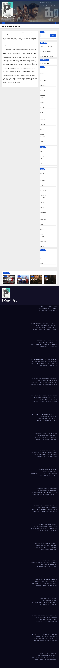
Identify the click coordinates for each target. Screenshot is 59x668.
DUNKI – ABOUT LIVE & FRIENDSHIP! (38, 401)
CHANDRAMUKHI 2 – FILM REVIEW (52, 380)
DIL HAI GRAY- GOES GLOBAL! (46, 397)
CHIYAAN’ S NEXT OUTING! (53, 386)
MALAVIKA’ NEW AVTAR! (53, 511)
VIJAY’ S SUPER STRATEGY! (36, 657)
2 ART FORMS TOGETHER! (53, 310)
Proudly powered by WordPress (7, 486)
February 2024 (43, 139)
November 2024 (43, 117)
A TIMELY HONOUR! (54, 329)
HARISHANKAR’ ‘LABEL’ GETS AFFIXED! (42, 431)
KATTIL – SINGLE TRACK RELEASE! (42, 488)
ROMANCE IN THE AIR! (53, 568)
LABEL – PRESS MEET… (53, 496)
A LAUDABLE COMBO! (44, 321)
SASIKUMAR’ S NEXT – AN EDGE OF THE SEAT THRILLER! (48, 577)
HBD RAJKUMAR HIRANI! (41, 435)
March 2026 (42, 78)
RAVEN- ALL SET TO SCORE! (45, 562)
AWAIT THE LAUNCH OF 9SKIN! (52, 363)
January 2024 (42, 141)
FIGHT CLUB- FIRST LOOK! (44, 414)
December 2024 (43, 114)
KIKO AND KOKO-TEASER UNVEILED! (37, 492)
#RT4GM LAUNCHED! (41, 310)
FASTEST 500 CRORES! (53, 412)
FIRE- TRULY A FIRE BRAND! (53, 414)
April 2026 (42, 75)
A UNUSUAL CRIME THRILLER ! (52, 331)
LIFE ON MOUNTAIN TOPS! (38, 505)
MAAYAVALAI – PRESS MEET (37, 511)
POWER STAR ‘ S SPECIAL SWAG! (41, 547)
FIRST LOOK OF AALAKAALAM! (44, 416)
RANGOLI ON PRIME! (43, 560)
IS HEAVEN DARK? (48, 441)
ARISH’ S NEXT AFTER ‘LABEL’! (52, 357)
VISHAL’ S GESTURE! (54, 657)
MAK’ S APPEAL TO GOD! (45, 511)
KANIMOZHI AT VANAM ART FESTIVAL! (51, 477)
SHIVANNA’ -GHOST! (46, 583)
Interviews (42, 153)
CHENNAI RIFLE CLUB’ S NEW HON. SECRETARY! (50, 384)
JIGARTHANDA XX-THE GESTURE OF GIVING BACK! (38, 473)
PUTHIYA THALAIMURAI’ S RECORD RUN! (51, 551)
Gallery (41, 151)
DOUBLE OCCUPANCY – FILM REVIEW (47, 56)
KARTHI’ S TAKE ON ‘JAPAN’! (53, 486)
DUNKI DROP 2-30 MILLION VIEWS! (52, 403)
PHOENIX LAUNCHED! (47, 545)
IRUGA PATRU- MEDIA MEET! (40, 439)
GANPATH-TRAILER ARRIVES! (42, 422)
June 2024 (42, 129)
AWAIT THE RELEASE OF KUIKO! (42, 365)
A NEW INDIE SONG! (45, 323)
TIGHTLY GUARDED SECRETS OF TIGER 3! (51, 638)
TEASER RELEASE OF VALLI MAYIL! (52, 596)
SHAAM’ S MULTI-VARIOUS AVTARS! (37, 583)
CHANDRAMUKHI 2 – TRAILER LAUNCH (51, 382)
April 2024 (42, 134)
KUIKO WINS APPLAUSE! (45, 496)
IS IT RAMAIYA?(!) (54, 441)
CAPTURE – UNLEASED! (53, 378)
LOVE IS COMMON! (54, 507)
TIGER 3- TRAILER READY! (40, 636)
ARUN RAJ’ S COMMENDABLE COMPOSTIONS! (37, 359)
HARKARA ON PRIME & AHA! (53, 431)
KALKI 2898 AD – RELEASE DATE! (40, 477)
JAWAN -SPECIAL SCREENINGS (52, 452)
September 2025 (43, 92)
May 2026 (42, 73)
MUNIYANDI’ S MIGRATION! (35, 528)
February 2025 (43, 109)
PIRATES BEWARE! (54, 545)
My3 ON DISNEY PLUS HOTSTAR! (52, 532)
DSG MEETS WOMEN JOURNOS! (44, 399)
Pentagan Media (8, 17)
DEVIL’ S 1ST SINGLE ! (46, 395)
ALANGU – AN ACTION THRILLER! (36, 344)
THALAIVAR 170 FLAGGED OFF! (52, 598)
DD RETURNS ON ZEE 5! (53, 393)
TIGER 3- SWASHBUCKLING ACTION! (45, 634)
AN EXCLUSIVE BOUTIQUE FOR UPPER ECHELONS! (49, 348)
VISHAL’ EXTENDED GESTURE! (45, 657)
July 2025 (42, 97)
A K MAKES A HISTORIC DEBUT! (46, 46)
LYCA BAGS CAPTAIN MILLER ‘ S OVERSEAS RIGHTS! (38, 509)
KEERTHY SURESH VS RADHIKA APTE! (43, 490)
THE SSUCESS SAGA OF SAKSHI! (35, 615)
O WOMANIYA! (36, 543)
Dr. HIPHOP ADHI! (54, 397)
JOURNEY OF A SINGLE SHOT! (44, 475)
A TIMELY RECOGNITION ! (43, 331)
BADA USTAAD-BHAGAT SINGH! (52, 365)
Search (41, 32)
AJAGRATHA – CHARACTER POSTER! (51, 342)
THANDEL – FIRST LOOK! (53, 602)
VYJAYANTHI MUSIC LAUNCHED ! (35, 661)
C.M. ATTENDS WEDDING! (45, 378)
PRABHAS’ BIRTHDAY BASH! (45, 549)
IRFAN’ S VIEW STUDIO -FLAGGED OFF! (51, 437)
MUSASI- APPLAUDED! (53, 530)
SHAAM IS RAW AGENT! (45, 581)
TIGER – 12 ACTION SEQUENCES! (52, 623)
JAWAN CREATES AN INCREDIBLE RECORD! (40, 454)
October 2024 (42, 119)
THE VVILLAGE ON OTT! (43, 619)
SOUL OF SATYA (54, 587)
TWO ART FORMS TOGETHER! (52, 642)
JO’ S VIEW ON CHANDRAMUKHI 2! (52, 473)
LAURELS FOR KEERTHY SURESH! (52, 503)
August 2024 (42, 124)
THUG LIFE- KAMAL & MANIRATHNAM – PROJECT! (39, 623)
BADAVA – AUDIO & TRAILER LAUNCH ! (37, 367)
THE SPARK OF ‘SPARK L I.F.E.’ (52, 613)
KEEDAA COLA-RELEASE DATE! (52, 488)
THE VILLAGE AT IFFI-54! (45, 615)
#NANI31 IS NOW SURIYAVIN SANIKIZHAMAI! (43, 308)
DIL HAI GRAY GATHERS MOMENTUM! (35, 397)
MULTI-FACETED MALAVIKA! (53, 526)
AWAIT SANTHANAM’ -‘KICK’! (42, 363)
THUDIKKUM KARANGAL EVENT (52, 621)
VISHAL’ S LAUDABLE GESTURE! (38, 659)
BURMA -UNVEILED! (54, 376)
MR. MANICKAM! (54, 524)
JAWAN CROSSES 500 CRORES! (41, 456)
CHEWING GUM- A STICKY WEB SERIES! (42, 386)
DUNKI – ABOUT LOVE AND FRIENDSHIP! (51, 401)
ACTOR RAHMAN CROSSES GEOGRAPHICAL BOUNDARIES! (38, 338)
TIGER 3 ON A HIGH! (47, 632)
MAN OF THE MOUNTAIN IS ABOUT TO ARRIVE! (50, 513)
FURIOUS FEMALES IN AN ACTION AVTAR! (43, 420)
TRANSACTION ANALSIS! (43, 642)
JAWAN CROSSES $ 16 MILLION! (52, 454)
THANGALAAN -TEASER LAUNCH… (45, 604)
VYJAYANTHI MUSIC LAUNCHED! (45, 661)
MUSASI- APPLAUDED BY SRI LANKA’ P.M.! (43, 530)
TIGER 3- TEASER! (54, 634)
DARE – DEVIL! (46, 393)
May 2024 (42, 131)
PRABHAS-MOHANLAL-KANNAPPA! (52, 547)
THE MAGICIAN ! (54, 606)
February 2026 (43, 80)
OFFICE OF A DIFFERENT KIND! (43, 543)
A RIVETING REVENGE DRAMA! (46, 327)
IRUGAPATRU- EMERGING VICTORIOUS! (51, 439)
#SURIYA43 (46, 310)
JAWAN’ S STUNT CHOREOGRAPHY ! (40, 467)
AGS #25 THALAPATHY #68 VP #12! (52, 340)
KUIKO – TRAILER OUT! (37, 496)
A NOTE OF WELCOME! (53, 325)
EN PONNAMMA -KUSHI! (38, 412)
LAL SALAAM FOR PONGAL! (42, 503)
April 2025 (42, 207)
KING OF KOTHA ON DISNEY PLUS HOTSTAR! (50, 492)
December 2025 (43, 85)
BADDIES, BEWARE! (47, 367)
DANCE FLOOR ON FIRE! (40, 393)
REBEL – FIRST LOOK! (53, 562)
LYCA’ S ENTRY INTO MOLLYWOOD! (52, 509)
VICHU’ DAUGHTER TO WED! (53, 653)
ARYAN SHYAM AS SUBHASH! (45, 51)
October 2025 (42, 90)
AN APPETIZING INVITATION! (53, 346)
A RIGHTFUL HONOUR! (38, 327)
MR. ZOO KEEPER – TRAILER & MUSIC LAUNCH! (41, 526)
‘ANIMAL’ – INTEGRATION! (53, 306)
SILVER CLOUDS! (38, 585)
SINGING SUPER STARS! (53, 585)
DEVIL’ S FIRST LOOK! (53, 395)
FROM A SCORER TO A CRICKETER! (43, 418)
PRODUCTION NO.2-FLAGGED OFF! (39, 551)
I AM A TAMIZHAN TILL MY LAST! (39, 437)
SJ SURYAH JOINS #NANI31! (47, 587)
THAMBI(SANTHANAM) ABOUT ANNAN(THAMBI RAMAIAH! (40, 602)
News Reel (42, 156)
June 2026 (42, 70)
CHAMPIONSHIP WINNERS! (42, 380)
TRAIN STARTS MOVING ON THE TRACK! (51, 640)
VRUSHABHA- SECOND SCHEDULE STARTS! (50, 659)
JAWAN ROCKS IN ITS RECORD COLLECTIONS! (40, 458)
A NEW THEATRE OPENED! (53, 323)
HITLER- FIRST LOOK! (53, 435)
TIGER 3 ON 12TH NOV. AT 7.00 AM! (39, 632)
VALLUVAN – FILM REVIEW (45, 53)
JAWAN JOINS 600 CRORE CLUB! (52, 456)
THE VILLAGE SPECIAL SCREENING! (41, 617)
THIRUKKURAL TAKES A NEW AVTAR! (41, 621)
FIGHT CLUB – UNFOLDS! (35, 414)
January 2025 (42, 112)
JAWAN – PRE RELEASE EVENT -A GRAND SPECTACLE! (39, 452)
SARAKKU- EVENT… (36, 577)
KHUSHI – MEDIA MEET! (53, 490)
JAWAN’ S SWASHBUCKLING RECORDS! (42, 469)
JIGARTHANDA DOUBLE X (53, 469)
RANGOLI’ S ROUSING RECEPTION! (52, 560)
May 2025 (42, 102)
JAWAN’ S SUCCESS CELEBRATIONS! (51, 467)
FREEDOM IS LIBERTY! (53, 416)
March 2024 (42, 136)
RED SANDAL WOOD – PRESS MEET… (42, 566)
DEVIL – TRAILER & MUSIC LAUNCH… (36, 395)
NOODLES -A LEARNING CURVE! (52, 541)
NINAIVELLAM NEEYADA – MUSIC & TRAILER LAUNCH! (38, 541)
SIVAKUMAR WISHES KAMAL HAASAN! (36, 587)
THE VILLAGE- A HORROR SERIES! (52, 617)
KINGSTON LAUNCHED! (36, 494)
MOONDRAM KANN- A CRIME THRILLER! (45, 524)
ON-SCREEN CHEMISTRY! (53, 543)
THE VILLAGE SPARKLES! (53, 615)
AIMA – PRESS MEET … (42, 342)
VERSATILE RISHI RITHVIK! (44, 653)
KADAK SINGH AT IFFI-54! (53, 475)
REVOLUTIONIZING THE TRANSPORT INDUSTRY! (42, 568)
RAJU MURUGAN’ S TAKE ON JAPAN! (39, 558)
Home (42, 306)
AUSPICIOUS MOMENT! (34, 363)
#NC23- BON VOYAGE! (53, 308)
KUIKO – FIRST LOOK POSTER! (44, 494)
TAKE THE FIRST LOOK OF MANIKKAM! (40, 596)
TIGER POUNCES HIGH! (53, 636)
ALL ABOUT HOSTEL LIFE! (45, 344)
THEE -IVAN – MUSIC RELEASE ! (52, 619)
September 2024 (43, 122)
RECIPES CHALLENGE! (53, 564)
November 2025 (43, 190)
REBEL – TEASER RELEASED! (45, 564)
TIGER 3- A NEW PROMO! (35, 634)
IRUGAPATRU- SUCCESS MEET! (40, 441)
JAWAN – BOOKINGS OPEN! (53, 450)
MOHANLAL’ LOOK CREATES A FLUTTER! (51, 522)
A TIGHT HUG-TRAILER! (42, 329)
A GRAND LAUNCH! (37, 321)
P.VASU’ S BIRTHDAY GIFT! (39, 545)
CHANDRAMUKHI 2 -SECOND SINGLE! (36, 384)
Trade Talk (42, 163)
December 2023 (43, 246)
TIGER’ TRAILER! (41, 638)
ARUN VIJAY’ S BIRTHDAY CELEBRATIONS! (51, 359)
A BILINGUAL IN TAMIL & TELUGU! (52, 312)
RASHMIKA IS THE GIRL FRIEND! (35, 562)
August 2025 (42, 95)
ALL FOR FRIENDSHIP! (53, 344)
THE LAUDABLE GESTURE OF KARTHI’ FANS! (44, 606)
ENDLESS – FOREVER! (46, 412)
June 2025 (42, 100)
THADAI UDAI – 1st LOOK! (43, 598)
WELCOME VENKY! (54, 661)
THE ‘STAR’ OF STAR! (54, 604)
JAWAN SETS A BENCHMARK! (52, 458)
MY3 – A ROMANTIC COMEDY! (42, 532)
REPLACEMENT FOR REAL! (53, 566)
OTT (41, 158)
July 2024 (42, 229)
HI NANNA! (48, 435)
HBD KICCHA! (55, 433)
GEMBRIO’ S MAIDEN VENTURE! (52, 422)
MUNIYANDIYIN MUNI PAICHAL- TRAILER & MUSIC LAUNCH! (48, 528)
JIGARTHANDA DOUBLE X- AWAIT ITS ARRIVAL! (50, 471)
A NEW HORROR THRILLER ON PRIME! (35, 323)
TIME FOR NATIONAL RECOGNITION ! (39, 640)
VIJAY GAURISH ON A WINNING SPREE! (42, 655)
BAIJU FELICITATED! (54, 367)
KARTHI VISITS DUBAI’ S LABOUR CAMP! (42, 486)
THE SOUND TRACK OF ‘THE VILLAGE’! (41, 613)
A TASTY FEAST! (54, 327)
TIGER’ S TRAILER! (35, 638)
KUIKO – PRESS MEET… (53, 494)
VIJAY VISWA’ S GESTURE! (53, 655)
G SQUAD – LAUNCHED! (53, 420)
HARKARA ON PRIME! (38, 433)
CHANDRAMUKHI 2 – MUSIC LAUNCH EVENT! (37, 382)
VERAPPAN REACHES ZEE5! (53, 651)
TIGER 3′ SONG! (47, 636)
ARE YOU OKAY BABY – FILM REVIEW (41, 357)
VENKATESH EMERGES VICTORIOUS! (42, 651)
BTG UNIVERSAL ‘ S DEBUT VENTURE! (44, 376)
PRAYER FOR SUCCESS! (53, 549)
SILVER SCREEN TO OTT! (45, 585)
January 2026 (42, 83)
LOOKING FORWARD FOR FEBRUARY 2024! (44, 507)
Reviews (41, 161)
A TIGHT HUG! (48, 329)
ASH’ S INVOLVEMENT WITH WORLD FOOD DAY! (39, 361)
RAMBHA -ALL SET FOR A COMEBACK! (51, 558)
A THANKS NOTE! (35, 329)
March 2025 (42, 107)
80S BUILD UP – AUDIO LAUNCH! (41, 312)
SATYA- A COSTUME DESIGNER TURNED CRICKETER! (49, 579)
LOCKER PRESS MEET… (53, 505)
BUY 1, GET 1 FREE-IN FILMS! (36, 378)
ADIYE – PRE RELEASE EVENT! (41, 340)
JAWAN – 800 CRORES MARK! (52, 448)
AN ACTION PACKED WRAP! (44, 346)
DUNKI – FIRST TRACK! (42, 403)
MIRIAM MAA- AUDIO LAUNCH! (39, 522)
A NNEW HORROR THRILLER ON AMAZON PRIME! (42, 325)
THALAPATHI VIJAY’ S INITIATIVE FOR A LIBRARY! (50, 600)
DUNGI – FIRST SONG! (53, 399)
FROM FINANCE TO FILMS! (53, 418)
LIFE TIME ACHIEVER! (46, 505)
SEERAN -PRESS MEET (38, 581)
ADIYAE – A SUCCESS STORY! (52, 338)
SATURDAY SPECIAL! (38, 579)
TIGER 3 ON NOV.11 (54, 632)
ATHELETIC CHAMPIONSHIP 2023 (52, 361)
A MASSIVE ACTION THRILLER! (52, 321)
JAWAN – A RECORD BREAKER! (43, 450)
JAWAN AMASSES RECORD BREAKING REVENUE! (40, 448)
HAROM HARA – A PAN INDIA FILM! (47, 433)
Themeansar (19, 486)
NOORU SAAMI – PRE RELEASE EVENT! (22, 279)
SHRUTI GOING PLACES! (53, 583)
